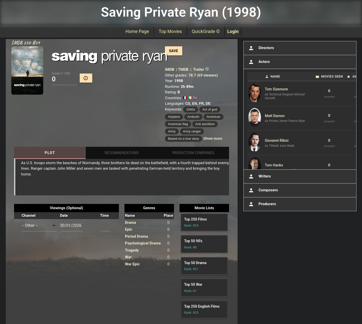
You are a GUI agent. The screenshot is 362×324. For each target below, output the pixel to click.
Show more (212, 138)
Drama (130, 222)
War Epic (132, 264)
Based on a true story (183, 138)
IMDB (169, 69)
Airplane (174, 117)
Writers (259, 176)
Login (233, 31)
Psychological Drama (143, 243)
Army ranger (192, 131)
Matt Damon (275, 116)
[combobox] (39, 225)
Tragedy (132, 250)
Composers (262, 190)
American (213, 117)
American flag (178, 124)
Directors (260, 48)
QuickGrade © (206, 31)
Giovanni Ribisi (277, 140)
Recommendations (122, 153)
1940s (190, 109)
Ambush (193, 117)
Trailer (201, 69)
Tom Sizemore (276, 89)
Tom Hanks (274, 165)
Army (171, 131)
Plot (50, 153)
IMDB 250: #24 (25, 43)
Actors (258, 62)
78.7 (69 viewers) (203, 75)
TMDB (183, 69)
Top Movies (170, 31)
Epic (128, 229)
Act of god (209, 109)
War (128, 257)
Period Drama (136, 236)
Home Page (137, 31)
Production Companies (193, 153)
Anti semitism (205, 124)
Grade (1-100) (61, 73)
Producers (261, 204)
